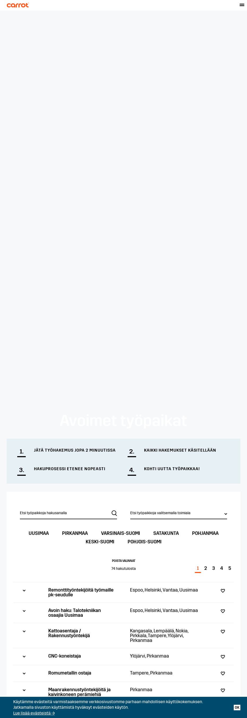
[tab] (123, 592)
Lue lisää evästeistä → (34, 713)
